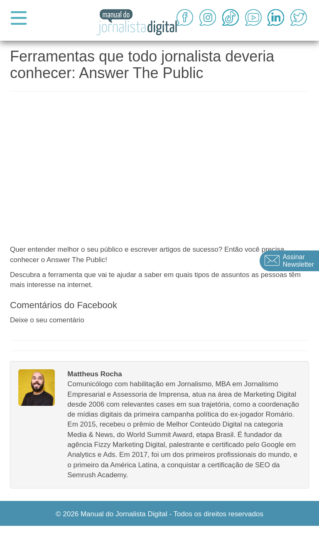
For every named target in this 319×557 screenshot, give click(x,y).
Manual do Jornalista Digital (124, 514)
